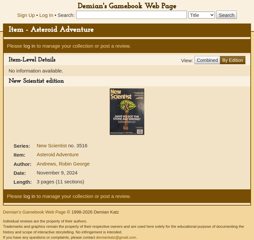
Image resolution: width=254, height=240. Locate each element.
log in (29, 46)
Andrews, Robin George (63, 164)
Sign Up (26, 15)
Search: (66, 15)
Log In (46, 15)
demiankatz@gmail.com (116, 237)
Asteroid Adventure (58, 154)
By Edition (232, 60)
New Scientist (52, 145)
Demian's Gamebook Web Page (127, 6)
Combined (207, 60)
